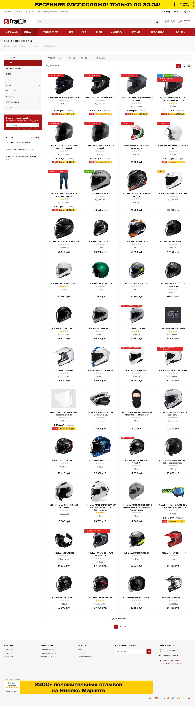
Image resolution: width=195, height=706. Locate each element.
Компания (8, 645)
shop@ (166, 655)
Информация (47, 645)
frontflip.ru (173, 655)
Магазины (8, 653)
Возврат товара (84, 657)
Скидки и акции (47, 650)
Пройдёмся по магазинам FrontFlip (19, 149)
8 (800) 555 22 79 (171, 12)
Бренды (81, 653)
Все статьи (35, 137)
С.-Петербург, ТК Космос (173, 663)
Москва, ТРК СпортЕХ (172, 661)
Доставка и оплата (48, 653)
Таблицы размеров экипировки (18, 142)
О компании (8, 650)
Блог (80, 650)
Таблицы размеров (48, 657)
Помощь (82, 645)
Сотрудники (8, 657)
